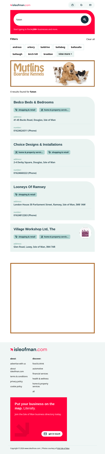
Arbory (31, 47)
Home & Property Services (40, 385)
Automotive (37, 368)
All (33, 391)
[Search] (85, 19)
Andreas (17, 47)
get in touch (52, 434)
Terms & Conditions (19, 376)
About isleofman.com (17, 370)
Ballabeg (60, 47)
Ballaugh (17, 54)
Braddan (48, 54)
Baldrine (45, 47)
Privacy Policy (16, 381)
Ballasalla (76, 47)
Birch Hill (33, 54)
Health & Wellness (40, 378)
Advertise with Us (18, 363)
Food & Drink (38, 363)
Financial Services (40, 373)
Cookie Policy (16, 386)
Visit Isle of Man (63, 448)
